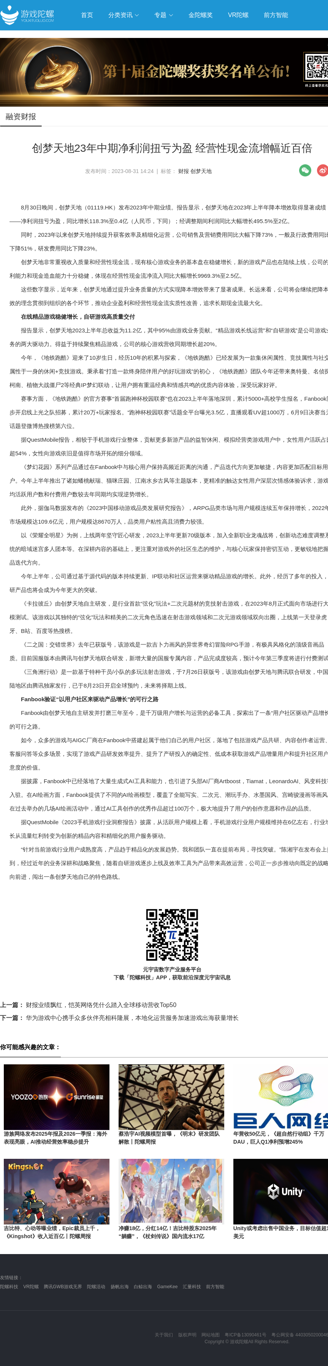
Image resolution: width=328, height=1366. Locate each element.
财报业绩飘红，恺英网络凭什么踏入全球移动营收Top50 (88, 1005)
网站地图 (210, 1335)
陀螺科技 (9, 1286)
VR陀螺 (31, 1286)
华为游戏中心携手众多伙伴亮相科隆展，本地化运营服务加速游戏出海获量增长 (119, 1018)
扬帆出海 (120, 1286)
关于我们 (164, 1335)
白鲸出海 (143, 1286)
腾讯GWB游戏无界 (63, 1286)
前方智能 (215, 1286)
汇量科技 (192, 1286)
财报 (183, 171)
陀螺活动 (96, 1286)
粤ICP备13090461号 (245, 1335)
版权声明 (187, 1335)
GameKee (167, 1286)
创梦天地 (201, 171)
